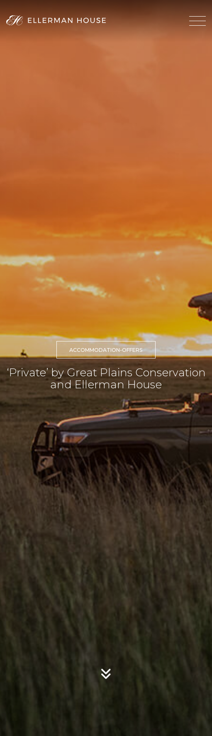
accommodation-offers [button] (106, 350)
